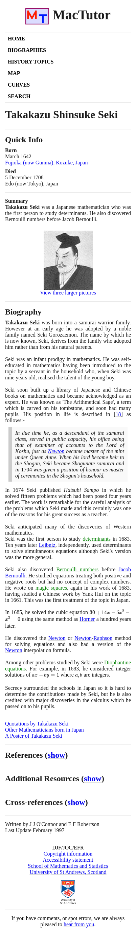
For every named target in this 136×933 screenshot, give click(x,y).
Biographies (27, 50)
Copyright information (68, 854)
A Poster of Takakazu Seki (33, 736)
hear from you (79, 924)
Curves (19, 85)
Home (16, 38)
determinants (97, 539)
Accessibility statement (68, 860)
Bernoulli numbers (77, 569)
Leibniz (47, 545)
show (56, 755)
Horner (87, 619)
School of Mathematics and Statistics (68, 866)
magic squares (51, 588)
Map (14, 73)
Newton (56, 451)
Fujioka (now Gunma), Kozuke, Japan (46, 162)
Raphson (102, 638)
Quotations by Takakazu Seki (36, 723)
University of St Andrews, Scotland (67, 872)
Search (19, 96)
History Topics (30, 62)
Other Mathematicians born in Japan (44, 730)
